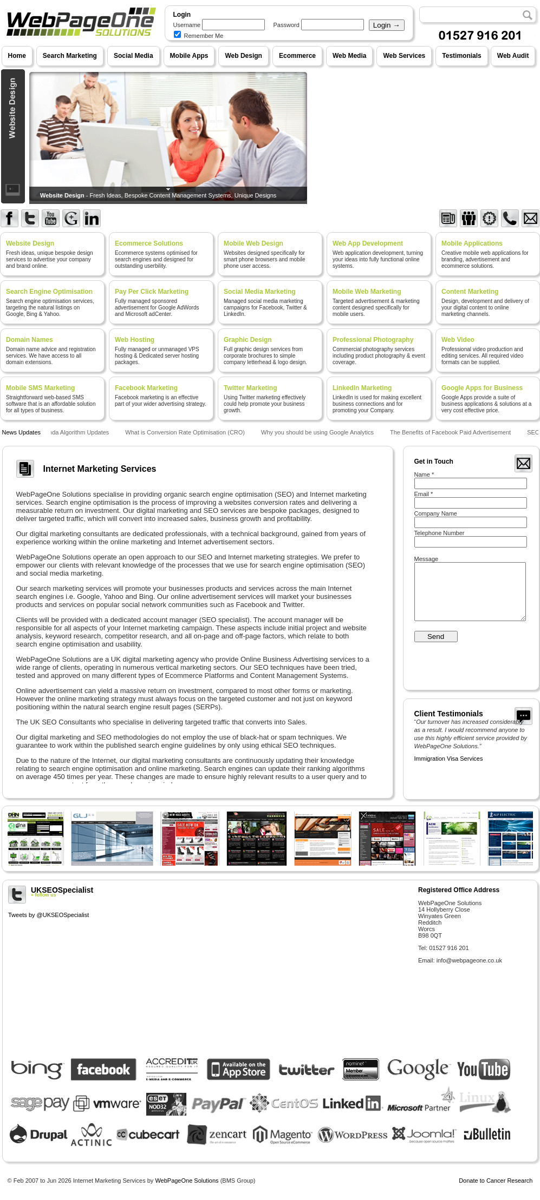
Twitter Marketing (250, 388)
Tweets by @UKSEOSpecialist (48, 915)
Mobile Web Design (253, 243)
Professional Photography (373, 340)
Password (287, 25)
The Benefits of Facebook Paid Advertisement (451, 432)
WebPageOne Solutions (186, 1180)
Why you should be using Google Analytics (318, 432)
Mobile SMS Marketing (40, 388)
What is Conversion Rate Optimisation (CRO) (186, 432)
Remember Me (199, 35)
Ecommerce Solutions (149, 243)
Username (187, 25)
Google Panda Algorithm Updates (66, 432)
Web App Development (368, 243)
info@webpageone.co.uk (469, 960)
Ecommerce (297, 56)
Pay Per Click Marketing (151, 291)
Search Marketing (70, 56)
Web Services (404, 56)
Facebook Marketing (146, 388)
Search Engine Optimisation (49, 291)
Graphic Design (248, 340)
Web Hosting (134, 340)
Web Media (349, 56)
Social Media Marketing (260, 291)
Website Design (30, 243)
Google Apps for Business (482, 388)
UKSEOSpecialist (209, 892)
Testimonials (461, 56)
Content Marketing (469, 291)
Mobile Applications (472, 243)
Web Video (457, 340)
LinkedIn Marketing (362, 388)
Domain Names (29, 340)
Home (17, 56)
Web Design (243, 56)
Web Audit (513, 56)
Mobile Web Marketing (367, 291)
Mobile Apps (189, 56)
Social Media (133, 56)
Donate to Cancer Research (495, 1180)
